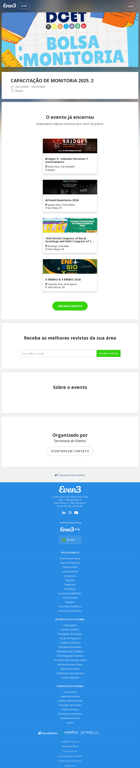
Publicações (70, 625)
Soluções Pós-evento (70, 647)
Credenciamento (70, 677)
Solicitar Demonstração (70, 700)
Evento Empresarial (70, 558)
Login (24, 6)
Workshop (70, 589)
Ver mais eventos (70, 306)
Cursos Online (70, 597)
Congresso (70, 575)
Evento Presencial (70, 562)
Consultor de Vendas (70, 705)
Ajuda (70, 722)
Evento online (70, 567)
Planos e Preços (70, 709)
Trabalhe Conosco (70, 741)
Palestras (70, 602)
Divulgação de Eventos (70, 634)
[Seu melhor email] (58, 353)
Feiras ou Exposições (70, 610)
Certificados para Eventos (70, 673)
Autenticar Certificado (70, 713)
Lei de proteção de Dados (70, 756)
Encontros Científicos (70, 606)
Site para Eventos (70, 668)
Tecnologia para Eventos (70, 655)
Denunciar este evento (70, 475)
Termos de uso (70, 751)
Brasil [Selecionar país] (70, 540)
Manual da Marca (70, 746)
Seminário (70, 584)
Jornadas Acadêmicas (70, 593)
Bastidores (70, 765)
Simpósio (70, 580)
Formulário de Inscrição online (70, 660)
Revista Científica (70, 629)
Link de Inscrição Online (70, 664)
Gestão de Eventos (70, 642)
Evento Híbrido (70, 571)
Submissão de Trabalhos (70, 651)
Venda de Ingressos (70, 638)
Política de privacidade (70, 760)
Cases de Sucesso (70, 696)
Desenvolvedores (70, 718)
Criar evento (70, 692)
